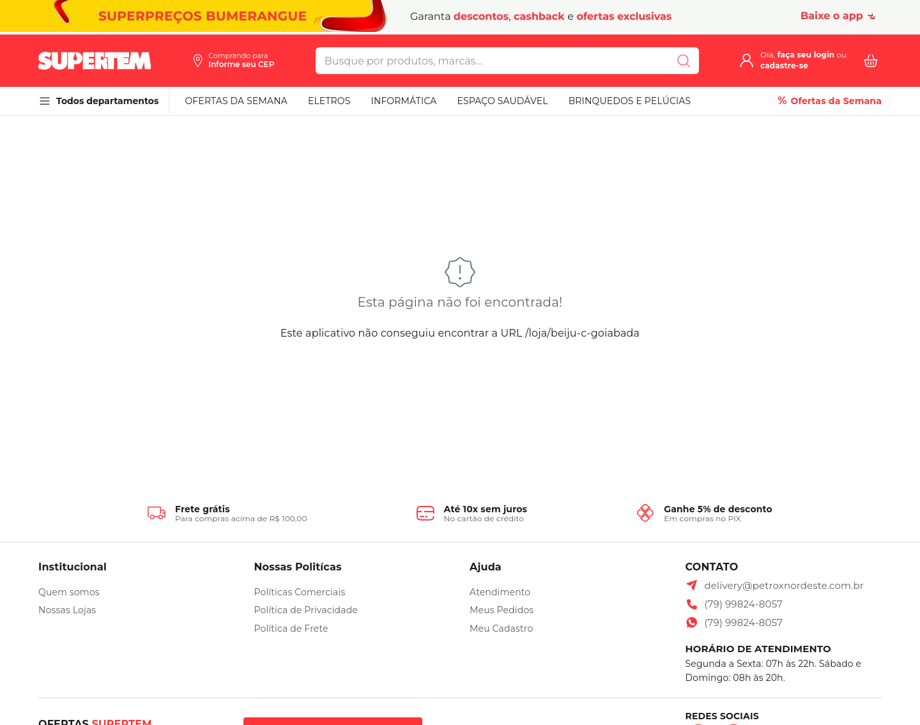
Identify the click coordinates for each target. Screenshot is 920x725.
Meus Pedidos (501, 610)
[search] (492, 60)
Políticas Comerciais (300, 592)
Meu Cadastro (501, 628)
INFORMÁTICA (404, 101)
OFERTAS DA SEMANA (236, 101)
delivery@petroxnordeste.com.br (784, 585)
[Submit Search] (683, 60)
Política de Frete (291, 628)
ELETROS (329, 101)
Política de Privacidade (306, 610)
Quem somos (69, 592)
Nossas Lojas (67, 610)
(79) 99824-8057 (744, 604)
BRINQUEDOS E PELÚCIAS (630, 101)
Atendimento (500, 592)
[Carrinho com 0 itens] (871, 61)
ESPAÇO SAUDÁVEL (502, 101)
